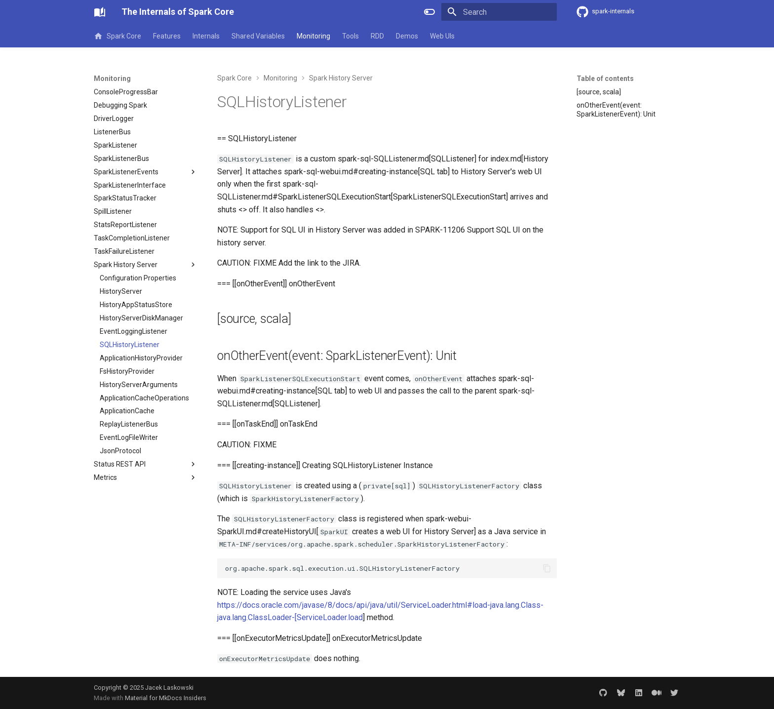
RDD (377, 36)
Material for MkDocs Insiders (165, 698)
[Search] (499, 12)
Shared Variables (258, 36)
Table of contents (605, 78)
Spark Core (117, 36)
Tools (350, 36)
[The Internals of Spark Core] (100, 12)
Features (167, 36)
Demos (407, 36)
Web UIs (442, 36)
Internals (206, 36)
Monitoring (313, 36)
